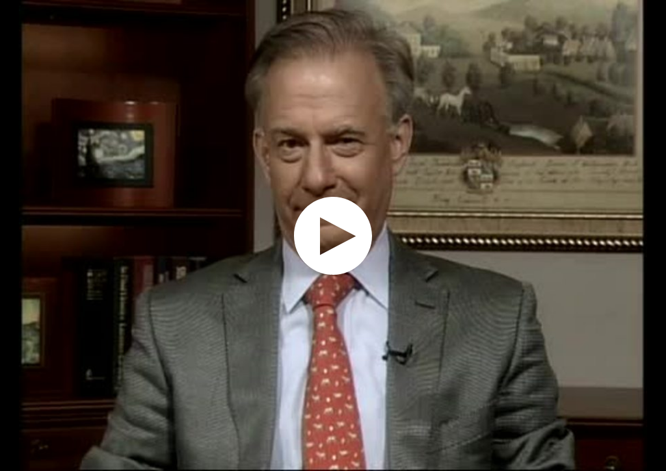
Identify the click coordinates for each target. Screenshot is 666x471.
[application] (333, 235)
